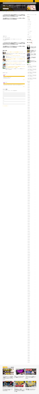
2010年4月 (29, 329)
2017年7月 (29, 199)
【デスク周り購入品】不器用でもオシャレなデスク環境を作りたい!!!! (33, 57)
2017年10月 (29, 194)
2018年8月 (29, 178)
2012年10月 (29, 290)
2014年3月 (29, 263)
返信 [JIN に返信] (23, 79)
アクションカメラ (29, 21)
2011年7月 (29, 308)
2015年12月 (29, 229)
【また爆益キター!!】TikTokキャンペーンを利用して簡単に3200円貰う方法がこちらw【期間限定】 (14, 19)
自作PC (28, 34)
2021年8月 (29, 120)
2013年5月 (29, 279)
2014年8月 (29, 255)
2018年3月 (29, 186)
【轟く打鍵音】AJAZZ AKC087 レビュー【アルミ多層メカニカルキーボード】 (30, 384)
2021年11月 (29, 115)
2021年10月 (29, 117)
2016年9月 (29, 215)
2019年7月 (29, 160)
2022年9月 (29, 99)
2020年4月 (29, 146)
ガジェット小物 (29, 24)
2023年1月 (29, 93)
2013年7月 (29, 276)
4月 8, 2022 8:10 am (5, 76)
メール (3, 100)
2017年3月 (29, 205)
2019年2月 (29, 168)
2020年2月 (29, 149)
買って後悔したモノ (30, 37)
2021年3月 (29, 128)
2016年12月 (29, 210)
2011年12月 (29, 303)
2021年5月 (29, 125)
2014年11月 (29, 250)
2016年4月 (29, 223)
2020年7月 (29, 141)
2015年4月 (29, 242)
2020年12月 (29, 133)
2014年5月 (29, 260)
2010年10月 (29, 319)
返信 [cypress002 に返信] (23, 86)
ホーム (28, 29)
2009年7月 (29, 340)
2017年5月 (29, 202)
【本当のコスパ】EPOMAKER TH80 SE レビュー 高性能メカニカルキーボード (19, 371)
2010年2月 (29, 332)
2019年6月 (29, 162)
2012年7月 (29, 295)
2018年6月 (29, 181)
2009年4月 (29, 345)
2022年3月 (29, 109)
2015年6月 (29, 239)
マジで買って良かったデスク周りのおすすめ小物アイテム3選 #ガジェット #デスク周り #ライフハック (32, 66)
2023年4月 (29, 88)
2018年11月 (29, 173)
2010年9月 (29, 321)
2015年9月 (29, 234)
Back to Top (19, 389)
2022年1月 (29, 112)
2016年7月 (29, 218)
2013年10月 (29, 271)
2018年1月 (29, 189)
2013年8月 (29, 274)
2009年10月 (29, 337)
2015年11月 (29, 231)
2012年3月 (29, 300)
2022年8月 (29, 101)
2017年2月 (29, 207)
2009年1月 (29, 348)
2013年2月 (29, 284)
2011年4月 (29, 311)
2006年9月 (29, 356)
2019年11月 (29, 154)
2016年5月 (29, 221)
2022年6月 (29, 104)
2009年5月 (29, 343)
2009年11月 (29, 335)
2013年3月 (29, 282)
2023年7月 (29, 83)
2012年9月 (29, 292)
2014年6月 (29, 258)
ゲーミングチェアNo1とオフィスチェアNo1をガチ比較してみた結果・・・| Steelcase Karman (8, 384)
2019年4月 (29, 165)
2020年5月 (29, 144)
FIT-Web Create (12, 392)
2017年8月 (29, 197)
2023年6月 (29, 85)
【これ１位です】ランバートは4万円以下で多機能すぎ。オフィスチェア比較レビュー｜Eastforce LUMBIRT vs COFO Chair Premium (33, 51)
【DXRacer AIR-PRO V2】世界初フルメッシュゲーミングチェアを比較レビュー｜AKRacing (30, 372)
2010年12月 (29, 316)
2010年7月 (29, 324)
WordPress (17, 392)
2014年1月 (29, 266)
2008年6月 (29, 351)
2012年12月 (29, 287)
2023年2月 (29, 91)
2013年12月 (29, 268)
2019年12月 (29, 152)
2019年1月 (29, 170)
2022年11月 (29, 96)
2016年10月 (29, 213)
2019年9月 (29, 157)
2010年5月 (29, 327)
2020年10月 (29, 136)
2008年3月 (29, 353)
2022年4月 (29, 107)
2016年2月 (29, 226)
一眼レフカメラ (29, 32)
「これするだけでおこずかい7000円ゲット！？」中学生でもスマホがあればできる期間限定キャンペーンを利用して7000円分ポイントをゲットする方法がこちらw (14, 15)
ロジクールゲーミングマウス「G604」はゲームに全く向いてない (13, 55)
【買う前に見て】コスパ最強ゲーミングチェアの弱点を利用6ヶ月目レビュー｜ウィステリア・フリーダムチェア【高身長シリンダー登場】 (19, 384)
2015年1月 (29, 247)
